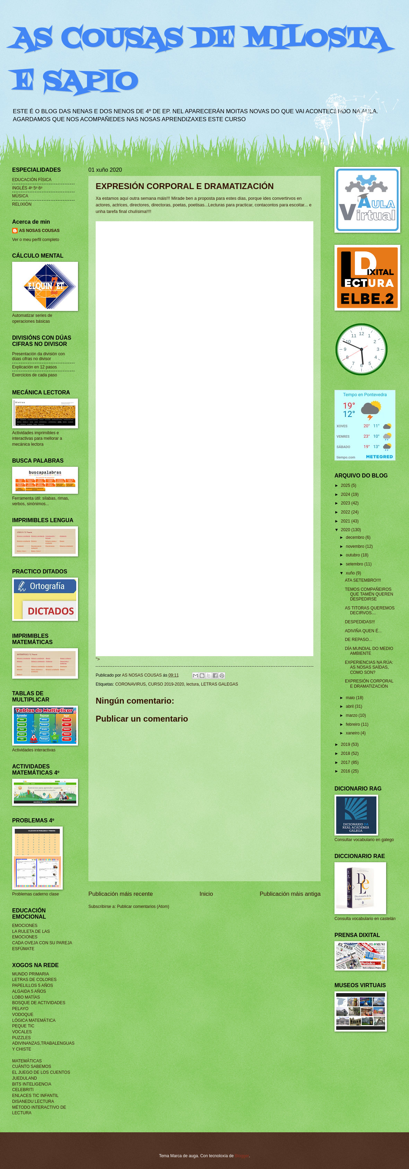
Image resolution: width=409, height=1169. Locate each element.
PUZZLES (21, 1037)
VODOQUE (22, 1014)
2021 (346, 521)
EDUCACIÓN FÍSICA (32, 179)
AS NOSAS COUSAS (39, 230)
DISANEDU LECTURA (33, 1101)
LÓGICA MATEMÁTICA (33, 1020)
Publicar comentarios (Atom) (143, 906)
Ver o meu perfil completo (35, 239)
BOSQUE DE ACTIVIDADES (38, 1002)
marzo (352, 715)
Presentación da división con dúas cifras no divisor (38, 356)
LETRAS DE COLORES (34, 979)
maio (351, 697)
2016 (346, 771)
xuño (351, 573)
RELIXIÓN (22, 204)
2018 (346, 753)
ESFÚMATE (23, 948)
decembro (355, 537)
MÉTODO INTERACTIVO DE (39, 1107)
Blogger (242, 1155)
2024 (346, 494)
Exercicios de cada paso (34, 375)
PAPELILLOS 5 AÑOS (32, 985)
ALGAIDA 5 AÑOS (29, 991)
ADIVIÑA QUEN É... (363, 630)
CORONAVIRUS (130, 684)
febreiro (353, 724)
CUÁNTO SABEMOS (31, 1066)
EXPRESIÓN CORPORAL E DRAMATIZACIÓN (369, 683)
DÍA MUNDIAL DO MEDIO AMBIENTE (369, 651)
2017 (346, 762)
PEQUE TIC (23, 1026)
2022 (346, 512)
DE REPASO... (358, 639)
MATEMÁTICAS (27, 1061)
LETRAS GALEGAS (219, 684)
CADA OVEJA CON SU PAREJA (42, 942)
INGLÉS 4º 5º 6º (27, 188)
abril (350, 706)
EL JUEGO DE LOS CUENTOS (41, 1072)
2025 (346, 485)
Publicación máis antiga (290, 894)
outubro (353, 555)
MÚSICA (20, 196)
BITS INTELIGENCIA (31, 1084)
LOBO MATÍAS (26, 997)
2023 (346, 503)
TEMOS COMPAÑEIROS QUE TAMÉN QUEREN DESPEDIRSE (369, 594)
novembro (355, 546)
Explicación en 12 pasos (34, 367)
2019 (346, 744)
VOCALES (22, 1031)
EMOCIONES (24, 925)
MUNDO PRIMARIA (30, 974)
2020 (346, 529)
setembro (355, 564)
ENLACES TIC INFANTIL (35, 1095)
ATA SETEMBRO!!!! (363, 580)
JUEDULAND (24, 1078)
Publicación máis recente (120, 894)
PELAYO (20, 1008)
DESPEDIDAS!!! (360, 621)
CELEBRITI (23, 1089)
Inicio (206, 894)
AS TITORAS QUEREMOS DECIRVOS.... (370, 610)
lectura (192, 684)
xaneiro (353, 733)
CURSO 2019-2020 (166, 684)
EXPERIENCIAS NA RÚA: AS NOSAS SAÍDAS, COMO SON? (369, 667)
